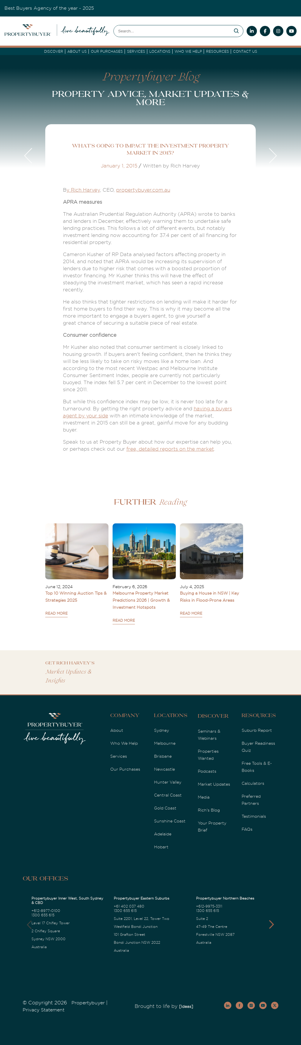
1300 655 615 (42, 915)
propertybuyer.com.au (143, 190)
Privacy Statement (43, 1010)
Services (118, 756)
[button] (271, 924)
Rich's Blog (209, 810)
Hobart (161, 847)
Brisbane (163, 756)
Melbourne (164, 743)
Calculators (253, 783)
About (116, 730)
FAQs (247, 829)
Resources (217, 51)
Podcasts (207, 771)
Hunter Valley (167, 782)
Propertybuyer (88, 1003)
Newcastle (164, 769)
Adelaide (162, 834)
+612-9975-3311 (209, 906)
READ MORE (56, 613)
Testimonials (254, 816)
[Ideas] (186, 1006)
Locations (159, 51)
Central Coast (168, 795)
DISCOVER (53, 51)
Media (204, 797)
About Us (77, 51)
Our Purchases (107, 51)
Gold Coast (165, 808)
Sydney (161, 730)
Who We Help (124, 743)
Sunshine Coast (169, 821)
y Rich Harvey (83, 190)
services (136, 51)
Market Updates (214, 784)
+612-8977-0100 (45, 911)
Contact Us (245, 51)
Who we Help (188, 51)
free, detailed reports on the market (170, 449)
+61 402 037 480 (129, 906)
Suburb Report (257, 730)
